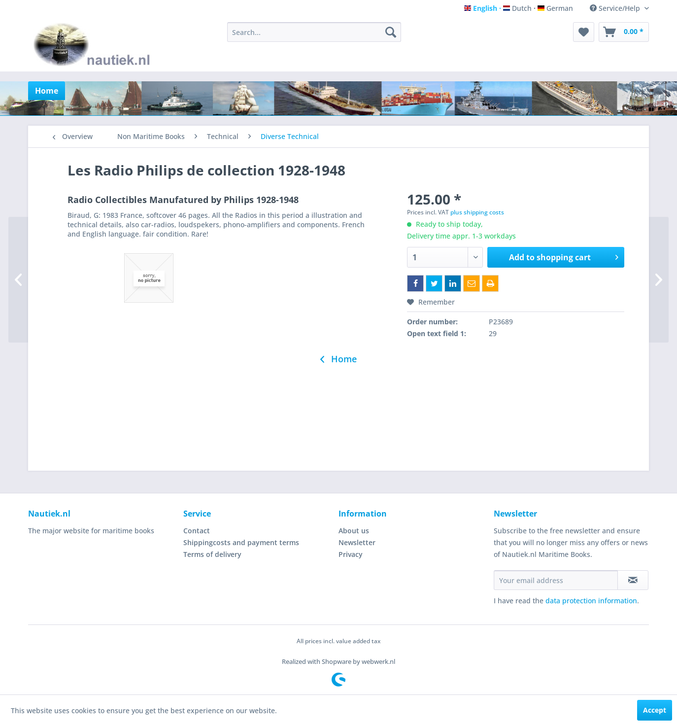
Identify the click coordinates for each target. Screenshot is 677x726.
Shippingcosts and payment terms (241, 542)
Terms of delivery (212, 554)
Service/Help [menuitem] (616, 8)
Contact (196, 530)
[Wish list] (583, 32)
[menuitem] (314, 32)
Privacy (350, 554)
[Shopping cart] (624, 32)
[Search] (390, 32)
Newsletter (356, 542)
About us (353, 530)
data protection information (591, 600)
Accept (654, 710)
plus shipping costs (477, 212)
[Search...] (314, 32)
